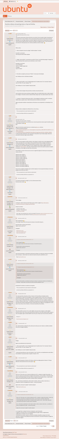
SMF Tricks (14, 432)
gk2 (10, 115)
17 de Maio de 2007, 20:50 (22, 293)
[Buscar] (49, 13)
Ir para (37, 426)
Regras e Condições (46, 437)
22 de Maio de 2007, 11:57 (22, 323)
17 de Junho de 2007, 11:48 (22, 338)
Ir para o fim (7, 30)
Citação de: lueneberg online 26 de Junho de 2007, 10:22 (25, 394)
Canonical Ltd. (6, 435)
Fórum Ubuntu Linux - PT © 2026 (49, 435)
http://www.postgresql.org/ (21, 231)
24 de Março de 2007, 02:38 (22, 260)
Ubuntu (24, 434)
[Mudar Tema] (17, 1)
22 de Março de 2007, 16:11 (22, 218)
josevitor (10, 196)
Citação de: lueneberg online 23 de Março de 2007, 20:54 (25, 263)
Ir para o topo (7, 420)
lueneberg (10, 235)
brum (10, 292)
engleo (10, 322)
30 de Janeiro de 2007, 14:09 (22, 178)
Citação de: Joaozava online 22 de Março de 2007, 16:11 (25, 239)
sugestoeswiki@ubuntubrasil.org (46, 213)
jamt (10, 337)
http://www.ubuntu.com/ (20, 232)
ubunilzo (10, 390)
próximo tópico (51, 27)
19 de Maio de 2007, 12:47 (22, 308)
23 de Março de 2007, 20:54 (22, 236)
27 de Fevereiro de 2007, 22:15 (22, 197)
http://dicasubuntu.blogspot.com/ (22, 318)
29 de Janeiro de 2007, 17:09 (20, 119)
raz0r (10, 33)
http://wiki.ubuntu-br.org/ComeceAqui (39, 214)
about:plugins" (23, 146)
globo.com (37, 127)
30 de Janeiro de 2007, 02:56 (22, 139)
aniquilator (10, 307)
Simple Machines (13, 437)
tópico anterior (43, 27)
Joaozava (10, 217)
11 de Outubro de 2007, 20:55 (23, 391)
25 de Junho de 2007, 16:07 (22, 357)
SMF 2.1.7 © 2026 (6, 437)
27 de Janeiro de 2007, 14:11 (21, 33)
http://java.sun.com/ (20, 230)
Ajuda (41, 437)
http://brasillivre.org (22, 256)
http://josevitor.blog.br (20, 211)
